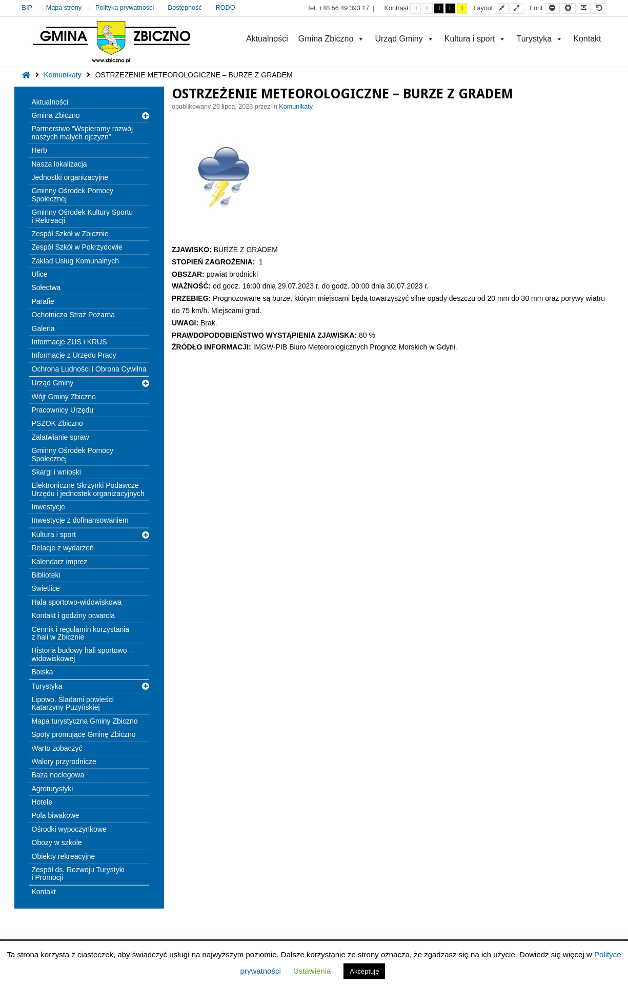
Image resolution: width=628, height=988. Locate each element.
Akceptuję (364, 971)
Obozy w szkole (57, 842)
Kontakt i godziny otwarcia (73, 615)
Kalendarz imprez (60, 562)
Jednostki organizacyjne (70, 177)
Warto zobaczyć (57, 748)
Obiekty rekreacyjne (63, 856)
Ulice (40, 274)
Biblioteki (46, 575)
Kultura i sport (475, 38)
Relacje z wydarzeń (63, 548)
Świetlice (46, 588)
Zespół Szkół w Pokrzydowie (77, 247)
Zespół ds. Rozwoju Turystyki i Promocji (78, 873)
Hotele (42, 802)
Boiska (42, 672)
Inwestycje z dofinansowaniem (80, 520)
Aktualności (267, 38)
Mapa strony (64, 7)
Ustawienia (312, 970)
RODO (225, 7)
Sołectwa (46, 287)
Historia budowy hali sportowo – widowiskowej (82, 654)
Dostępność (185, 7)
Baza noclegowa (58, 775)
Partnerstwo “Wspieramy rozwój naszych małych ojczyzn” (82, 132)
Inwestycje (48, 507)
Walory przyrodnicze (64, 761)
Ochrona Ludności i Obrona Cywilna (89, 369)
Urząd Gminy (404, 38)
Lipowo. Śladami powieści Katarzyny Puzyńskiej (73, 703)
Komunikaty (63, 75)
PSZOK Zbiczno (57, 423)
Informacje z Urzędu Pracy (74, 355)
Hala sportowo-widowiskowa (77, 602)
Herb (39, 150)
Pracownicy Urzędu (63, 410)
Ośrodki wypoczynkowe (69, 829)
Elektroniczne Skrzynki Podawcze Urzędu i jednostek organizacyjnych (88, 489)
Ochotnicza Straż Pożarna (73, 315)
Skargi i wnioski (56, 472)
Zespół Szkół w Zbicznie (70, 234)
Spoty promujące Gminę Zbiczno (84, 734)
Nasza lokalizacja (59, 164)
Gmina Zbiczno (331, 38)
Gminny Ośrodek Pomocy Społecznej (73, 194)
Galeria (43, 328)
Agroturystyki (52, 789)
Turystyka (539, 38)
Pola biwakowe (55, 815)
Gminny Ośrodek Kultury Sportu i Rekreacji (82, 216)
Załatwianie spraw (60, 437)
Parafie (43, 301)
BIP (27, 7)
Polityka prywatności (124, 7)
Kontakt (587, 38)
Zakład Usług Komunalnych (75, 261)
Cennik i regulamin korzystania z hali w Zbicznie (81, 633)
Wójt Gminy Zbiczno (64, 397)
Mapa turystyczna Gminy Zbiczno (85, 721)
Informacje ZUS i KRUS (69, 342)
